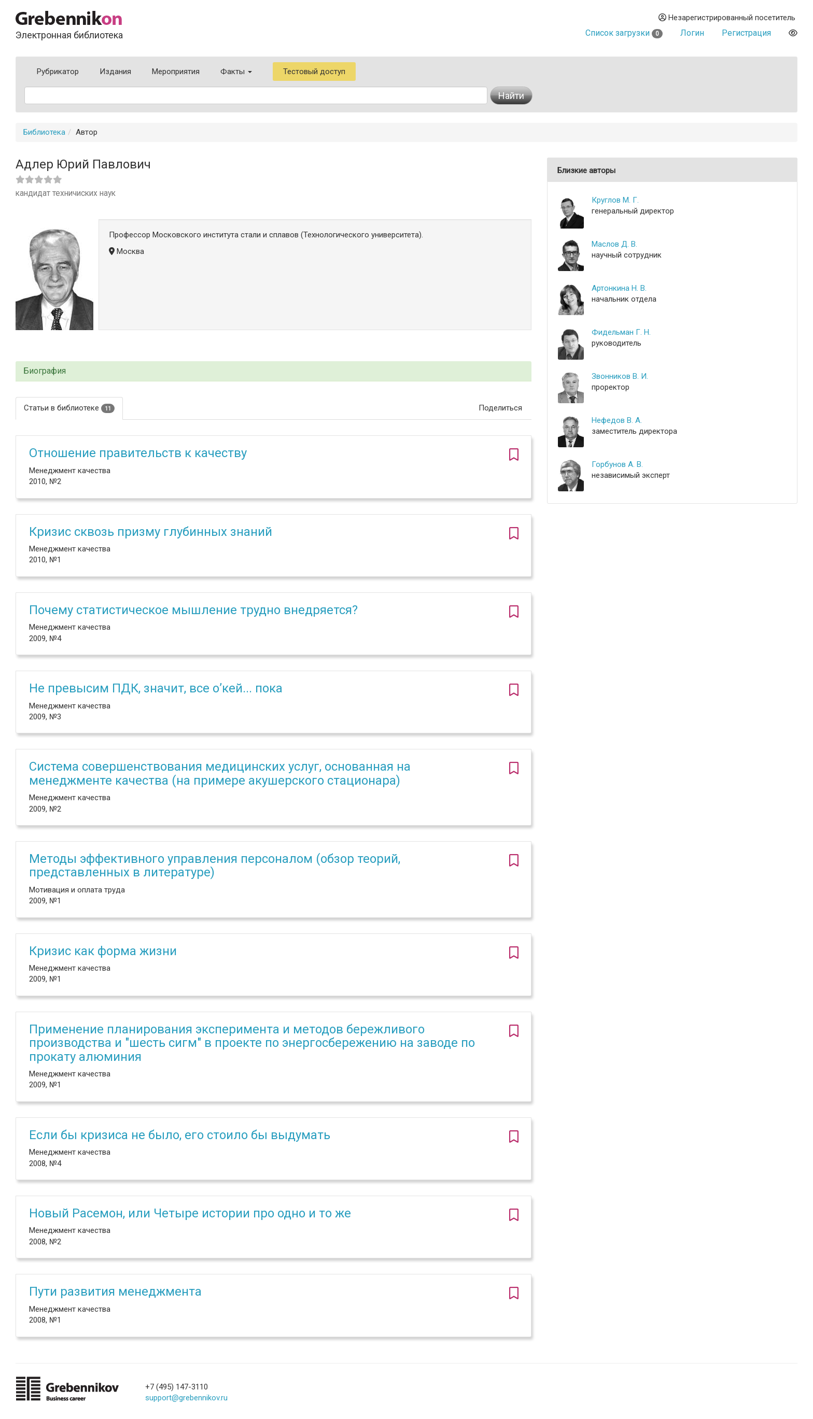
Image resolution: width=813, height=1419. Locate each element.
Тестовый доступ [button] (314, 71)
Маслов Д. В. (614, 244)
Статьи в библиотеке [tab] (69, 408)
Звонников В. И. (620, 376)
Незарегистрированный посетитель (726, 17)
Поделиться (500, 408)
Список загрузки (624, 33)
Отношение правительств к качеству (138, 453)
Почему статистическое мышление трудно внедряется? (193, 610)
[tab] (273, 371)
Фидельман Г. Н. (621, 332)
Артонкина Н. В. (619, 288)
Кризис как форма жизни (103, 951)
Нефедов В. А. (617, 420)
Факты (236, 71)
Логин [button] (692, 33)
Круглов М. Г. (615, 200)
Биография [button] (44, 371)
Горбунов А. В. (617, 464)
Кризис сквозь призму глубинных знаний (150, 531)
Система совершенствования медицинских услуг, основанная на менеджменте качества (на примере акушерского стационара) (220, 773)
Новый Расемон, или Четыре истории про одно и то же (190, 1213)
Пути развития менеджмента (115, 1291)
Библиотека (44, 132)
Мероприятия (176, 71)
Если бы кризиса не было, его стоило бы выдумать (179, 1135)
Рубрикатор (58, 71)
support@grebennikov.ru (186, 1397)
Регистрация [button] (746, 33)
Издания (115, 71)
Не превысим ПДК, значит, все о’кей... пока (156, 688)
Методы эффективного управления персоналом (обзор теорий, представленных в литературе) (214, 865)
